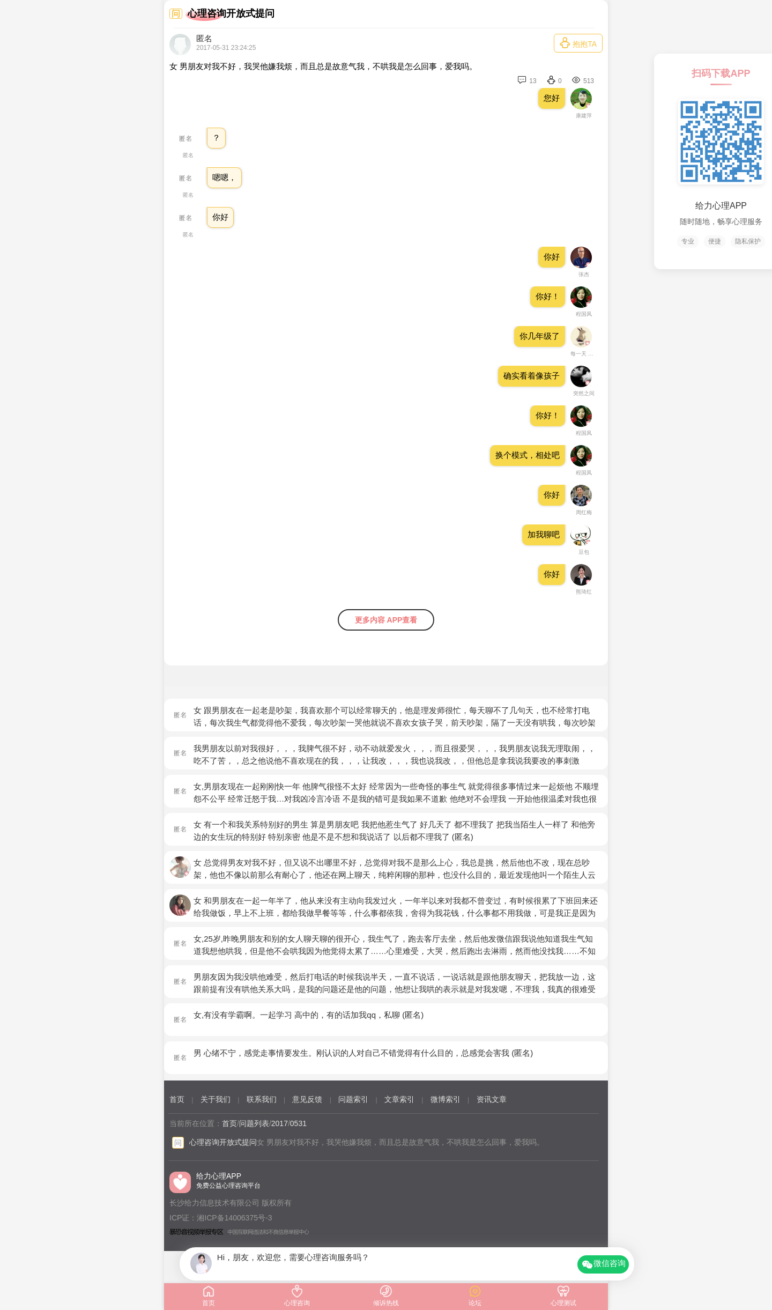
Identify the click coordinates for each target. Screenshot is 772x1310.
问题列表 (254, 1123)
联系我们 (262, 1099)
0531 (298, 1123)
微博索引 (445, 1099)
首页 (176, 1099)
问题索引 (353, 1099)
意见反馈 (307, 1099)
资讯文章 (492, 1099)
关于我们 (216, 1099)
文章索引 (399, 1099)
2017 (279, 1123)
